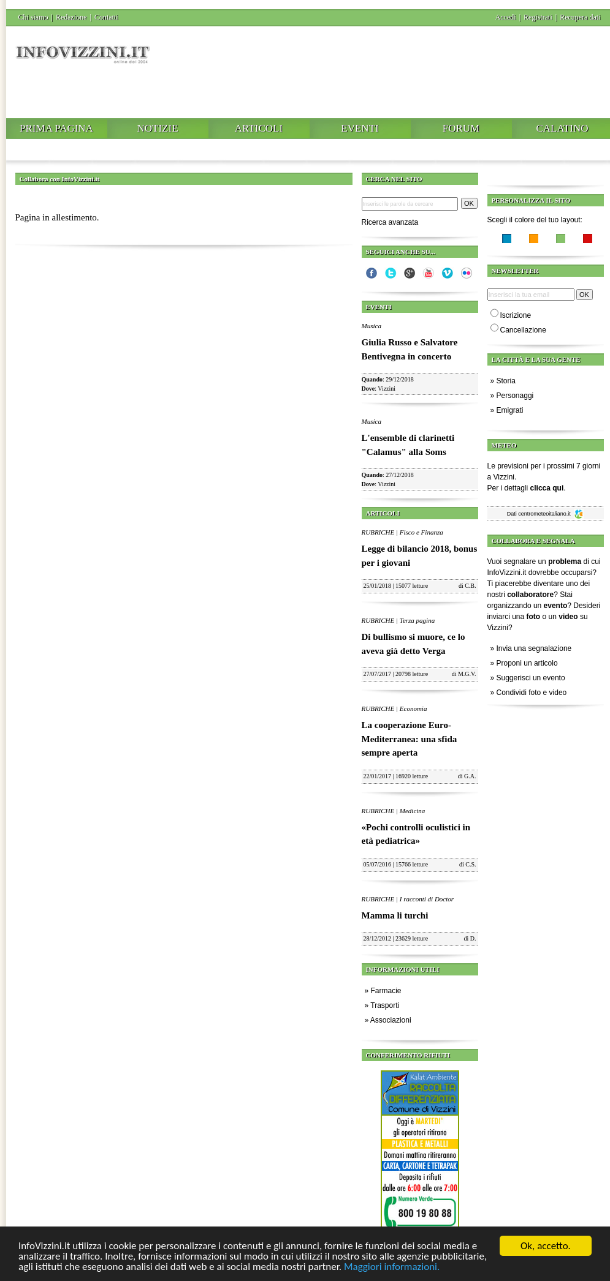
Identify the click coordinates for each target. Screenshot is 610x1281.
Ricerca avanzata (390, 222)
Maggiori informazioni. (392, 1267)
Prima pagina (56, 128)
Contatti (106, 17)
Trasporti (384, 1005)
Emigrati (510, 410)
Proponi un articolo (527, 663)
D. (473, 938)
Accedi (505, 17)
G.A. (470, 776)
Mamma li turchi (395, 915)
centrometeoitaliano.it (551, 514)
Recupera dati (580, 17)
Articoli (259, 128)
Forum (461, 128)
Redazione (71, 17)
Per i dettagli (525, 488)
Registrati (538, 17)
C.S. (470, 864)
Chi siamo (33, 17)
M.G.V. (467, 674)
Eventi (359, 128)
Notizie (157, 128)
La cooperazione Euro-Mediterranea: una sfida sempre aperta (409, 738)
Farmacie (386, 990)
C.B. (470, 585)
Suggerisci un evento (531, 678)
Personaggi (515, 395)
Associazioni (390, 1020)
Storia (506, 381)
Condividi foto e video (532, 692)
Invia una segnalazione (534, 648)
